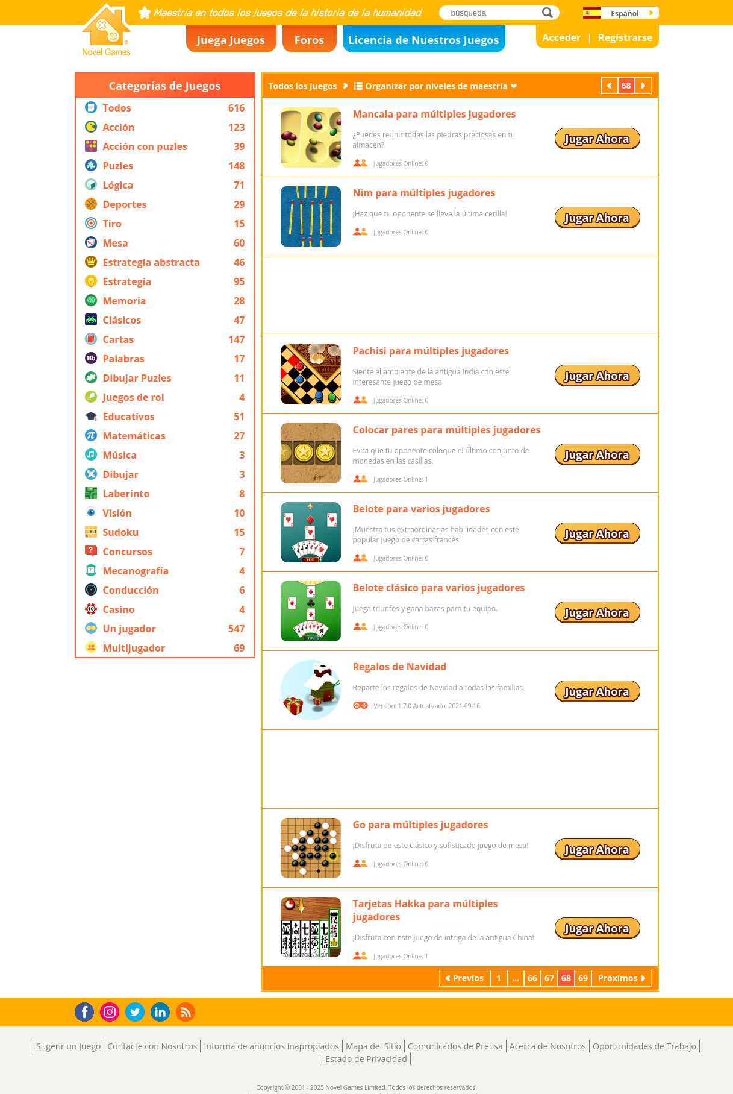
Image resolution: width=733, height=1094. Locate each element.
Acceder (561, 37)
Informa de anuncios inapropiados (271, 1046)
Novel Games (105, 51)
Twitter (137, 1013)
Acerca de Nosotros (548, 1046)
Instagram (111, 1011)
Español (625, 13)
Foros (309, 40)
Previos (611, 85)
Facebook (87, 1010)
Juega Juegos (231, 40)
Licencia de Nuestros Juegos (424, 40)
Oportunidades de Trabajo (644, 1046)
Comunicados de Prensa (455, 1046)
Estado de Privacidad (366, 1058)
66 (532, 978)
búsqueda (551, 12)
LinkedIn (162, 1012)
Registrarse (625, 37)
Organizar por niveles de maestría (437, 86)
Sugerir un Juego (68, 1046)
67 (549, 978)
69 (583, 978)
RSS (187, 1012)
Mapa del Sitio (373, 1046)
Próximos (644, 85)
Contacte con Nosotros (152, 1046)
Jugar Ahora (597, 138)
